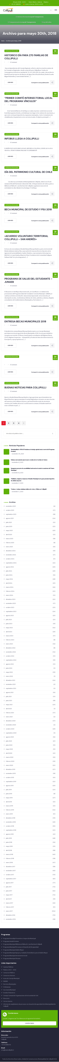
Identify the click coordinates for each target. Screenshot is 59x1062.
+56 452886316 (6, 1045)
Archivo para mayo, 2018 (13, 41)
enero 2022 (30, 676)
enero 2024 (30, 595)
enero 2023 (30, 644)
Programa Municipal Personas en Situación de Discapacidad (21, 947)
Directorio (6, 998)
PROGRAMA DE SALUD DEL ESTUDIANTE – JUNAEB (28, 280)
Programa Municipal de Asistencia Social (15, 956)
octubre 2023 (30, 608)
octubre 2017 (30, 875)
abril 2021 (30, 709)
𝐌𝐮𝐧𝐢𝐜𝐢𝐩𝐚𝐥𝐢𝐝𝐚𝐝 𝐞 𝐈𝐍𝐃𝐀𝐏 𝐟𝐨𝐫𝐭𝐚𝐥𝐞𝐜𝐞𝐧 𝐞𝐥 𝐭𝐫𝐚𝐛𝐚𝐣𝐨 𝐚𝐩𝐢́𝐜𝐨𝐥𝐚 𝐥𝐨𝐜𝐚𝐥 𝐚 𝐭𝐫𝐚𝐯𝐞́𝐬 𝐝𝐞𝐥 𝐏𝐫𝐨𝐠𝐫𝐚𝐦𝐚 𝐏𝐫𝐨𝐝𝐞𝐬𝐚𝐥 (32, 450)
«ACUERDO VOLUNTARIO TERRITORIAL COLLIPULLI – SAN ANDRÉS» (26, 238)
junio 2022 (30, 668)
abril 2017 (30, 899)
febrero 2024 (30, 591)
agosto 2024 (30, 567)
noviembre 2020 (30, 725)
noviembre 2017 (30, 871)
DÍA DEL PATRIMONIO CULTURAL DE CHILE (28, 172)
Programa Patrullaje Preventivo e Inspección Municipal (19, 939)
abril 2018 (30, 851)
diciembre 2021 (30, 680)
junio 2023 (30, 624)
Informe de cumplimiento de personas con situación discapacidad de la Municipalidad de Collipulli (29, 1005)
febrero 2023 (30, 640)
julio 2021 (30, 697)
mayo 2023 (30, 628)
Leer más (10, 82)
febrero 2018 (30, 859)
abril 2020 (30, 753)
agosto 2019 (30, 786)
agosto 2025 (30, 519)
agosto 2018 (30, 834)
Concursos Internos (9, 976)
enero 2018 (30, 863)
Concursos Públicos (9, 973)
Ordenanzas (7, 987)
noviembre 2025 (30, 506)
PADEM (5, 981)
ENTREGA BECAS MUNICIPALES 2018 (25, 321)
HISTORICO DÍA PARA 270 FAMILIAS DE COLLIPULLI (26, 57)
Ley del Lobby (46, 22)
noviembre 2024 (30, 555)
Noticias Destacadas (12, 51)
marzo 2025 (30, 539)
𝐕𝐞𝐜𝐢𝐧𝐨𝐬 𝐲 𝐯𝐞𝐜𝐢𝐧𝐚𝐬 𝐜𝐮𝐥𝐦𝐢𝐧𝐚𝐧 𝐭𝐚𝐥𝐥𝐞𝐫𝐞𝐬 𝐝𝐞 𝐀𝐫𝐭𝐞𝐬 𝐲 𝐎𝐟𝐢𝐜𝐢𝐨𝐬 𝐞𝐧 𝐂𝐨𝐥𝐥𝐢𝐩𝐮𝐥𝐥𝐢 (28, 489)
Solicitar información (29, 17)
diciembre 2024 (30, 551)
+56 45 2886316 (16, 4)
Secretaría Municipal (9, 990)
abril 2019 (30, 802)
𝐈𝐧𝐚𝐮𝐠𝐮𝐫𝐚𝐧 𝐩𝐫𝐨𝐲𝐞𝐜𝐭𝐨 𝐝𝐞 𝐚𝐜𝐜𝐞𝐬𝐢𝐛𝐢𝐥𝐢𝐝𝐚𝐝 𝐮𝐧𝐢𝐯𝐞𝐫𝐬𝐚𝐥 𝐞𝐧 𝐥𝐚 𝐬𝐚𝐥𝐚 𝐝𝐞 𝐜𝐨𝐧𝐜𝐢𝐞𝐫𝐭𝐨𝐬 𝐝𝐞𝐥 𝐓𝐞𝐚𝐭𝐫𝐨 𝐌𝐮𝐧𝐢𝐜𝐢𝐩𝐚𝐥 (32, 469)
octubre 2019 (30, 778)
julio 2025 (30, 523)
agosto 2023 (30, 616)
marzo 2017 (30, 903)
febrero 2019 (30, 810)
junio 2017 (30, 891)
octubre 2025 (30, 510)
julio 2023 (30, 620)
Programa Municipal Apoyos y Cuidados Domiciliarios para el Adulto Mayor (25, 953)
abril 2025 (30, 535)
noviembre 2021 (30, 685)
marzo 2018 (30, 855)
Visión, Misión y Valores (35, 2)
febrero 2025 (30, 543)
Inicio (2, 41)
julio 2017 (30, 887)
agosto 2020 (30, 737)
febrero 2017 (30, 907)
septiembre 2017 (30, 879)
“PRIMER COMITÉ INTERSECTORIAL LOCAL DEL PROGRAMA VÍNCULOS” (28, 100)
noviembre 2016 (30, 919)
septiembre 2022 (30, 660)
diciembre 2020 (30, 721)
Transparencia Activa (22, 22)
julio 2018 (30, 838)
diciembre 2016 (30, 915)
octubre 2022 (30, 656)
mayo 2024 (30, 579)
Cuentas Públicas (8, 967)
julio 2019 (30, 790)
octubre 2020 (30, 729)
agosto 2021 (30, 693)
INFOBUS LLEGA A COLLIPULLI (21, 138)
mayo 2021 (30, 705)
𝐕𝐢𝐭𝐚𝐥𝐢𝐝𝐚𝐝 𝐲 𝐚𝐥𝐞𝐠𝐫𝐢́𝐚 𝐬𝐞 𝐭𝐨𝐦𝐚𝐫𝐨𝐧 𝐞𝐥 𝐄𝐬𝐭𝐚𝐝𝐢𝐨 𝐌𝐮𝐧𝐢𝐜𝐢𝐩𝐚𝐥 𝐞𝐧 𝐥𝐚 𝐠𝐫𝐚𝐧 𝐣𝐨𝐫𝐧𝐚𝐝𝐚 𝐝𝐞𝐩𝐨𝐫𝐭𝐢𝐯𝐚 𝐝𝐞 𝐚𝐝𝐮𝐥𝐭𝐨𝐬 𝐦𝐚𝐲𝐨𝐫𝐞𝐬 (32, 480)
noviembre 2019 (30, 774)
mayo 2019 (30, 798)
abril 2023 (30, 632)
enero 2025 (30, 547)
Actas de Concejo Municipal (11, 978)
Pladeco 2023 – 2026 (9, 970)
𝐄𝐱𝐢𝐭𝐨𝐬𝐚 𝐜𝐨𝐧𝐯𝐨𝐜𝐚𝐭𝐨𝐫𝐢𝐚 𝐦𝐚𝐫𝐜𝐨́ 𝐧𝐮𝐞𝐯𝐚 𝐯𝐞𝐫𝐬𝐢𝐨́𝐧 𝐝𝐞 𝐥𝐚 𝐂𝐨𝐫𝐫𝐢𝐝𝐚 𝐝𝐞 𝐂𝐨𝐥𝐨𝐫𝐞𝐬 (29, 460)
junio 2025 (30, 527)
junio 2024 (30, 575)
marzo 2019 (30, 806)
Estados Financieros (9, 993)
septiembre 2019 (30, 782)
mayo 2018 (30, 847)
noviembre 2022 (30, 652)
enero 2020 (30, 766)
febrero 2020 (30, 761)
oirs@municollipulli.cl (7, 1050)
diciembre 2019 (30, 770)
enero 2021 (30, 717)
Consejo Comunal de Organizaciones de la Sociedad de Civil (20, 996)
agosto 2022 (30, 664)
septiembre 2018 (30, 830)
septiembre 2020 (30, 733)
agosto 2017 (30, 883)
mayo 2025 (30, 531)
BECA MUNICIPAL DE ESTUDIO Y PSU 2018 (28, 209)
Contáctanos (29, 1023)
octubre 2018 (30, 826)
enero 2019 (30, 814)
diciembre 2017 (30, 867)
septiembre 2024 (30, 563)
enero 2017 (30, 911)
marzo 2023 (30, 636)
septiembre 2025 (30, 514)
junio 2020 (30, 745)
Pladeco (46, 2)
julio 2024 (30, 571)
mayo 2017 (30, 895)
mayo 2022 (30, 672)
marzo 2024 (30, 587)
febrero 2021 (30, 713)
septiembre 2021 (30, 689)
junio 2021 (30, 701)
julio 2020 (30, 741)
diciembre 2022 (30, 648)
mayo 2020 (30, 749)
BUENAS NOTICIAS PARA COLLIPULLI (25, 387)
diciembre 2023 (30, 600)
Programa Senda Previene (11, 941)
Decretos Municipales (9, 984)
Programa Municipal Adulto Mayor (13, 950)
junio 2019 (30, 794)
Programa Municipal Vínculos (12, 959)
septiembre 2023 (30, 612)
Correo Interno (7, 1001)
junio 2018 (30, 842)
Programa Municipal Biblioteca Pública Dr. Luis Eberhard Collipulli (22, 944)
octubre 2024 (30, 559)
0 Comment (13, 62)
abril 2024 (30, 583)
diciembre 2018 (30, 818)
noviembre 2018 (30, 822)
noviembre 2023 (30, 604)
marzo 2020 (30, 757)
